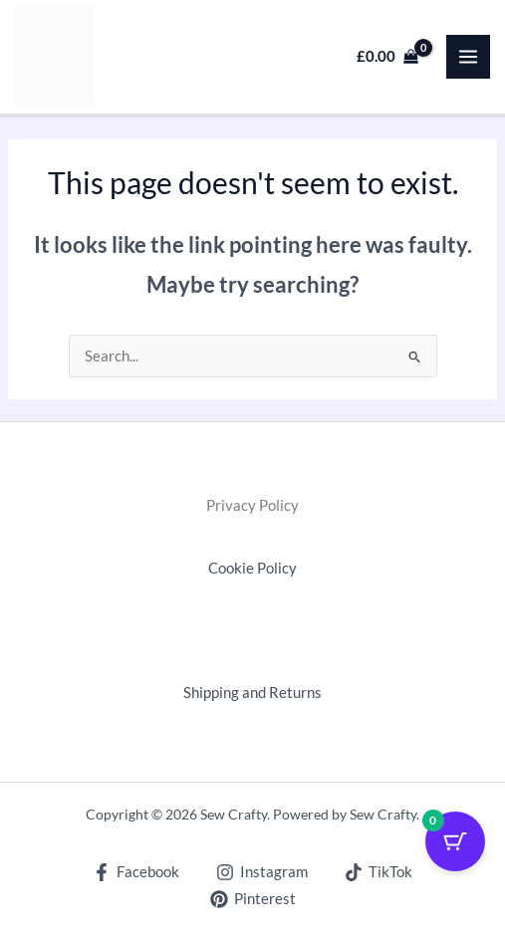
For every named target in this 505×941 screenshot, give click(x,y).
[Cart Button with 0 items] (455, 841)
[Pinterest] (253, 899)
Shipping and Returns (252, 692)
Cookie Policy (252, 568)
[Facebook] (137, 872)
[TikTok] (378, 872)
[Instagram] (262, 872)
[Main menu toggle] (468, 57)
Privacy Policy (252, 505)
